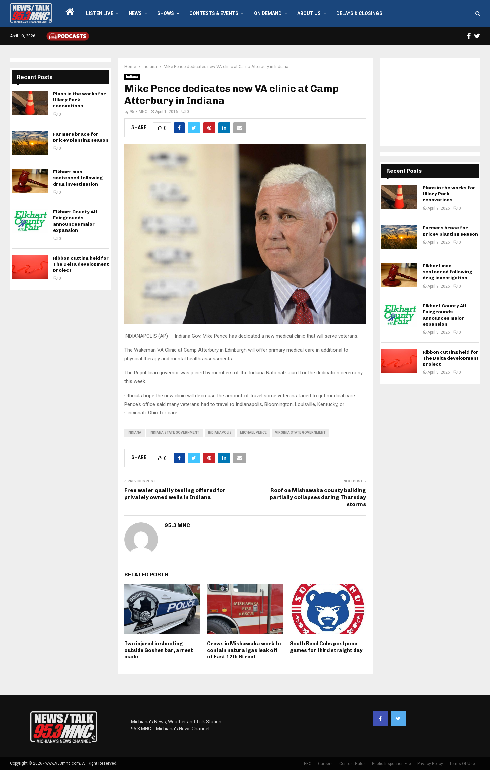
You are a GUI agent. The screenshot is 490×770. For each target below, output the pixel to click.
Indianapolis (220, 432)
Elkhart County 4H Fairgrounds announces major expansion (75, 221)
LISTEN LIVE (99, 13)
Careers (325, 763)
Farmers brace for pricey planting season (80, 137)
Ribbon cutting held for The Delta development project (81, 264)
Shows (165, 13)
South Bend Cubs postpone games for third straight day (326, 646)
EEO (308, 763)
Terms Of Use (462, 763)
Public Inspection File (391, 763)
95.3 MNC (138, 111)
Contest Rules (352, 763)
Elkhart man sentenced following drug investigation (78, 178)
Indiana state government (174, 432)
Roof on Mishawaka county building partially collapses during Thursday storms (318, 497)
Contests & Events (213, 13)
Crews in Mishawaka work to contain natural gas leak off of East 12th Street (244, 650)
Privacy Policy (430, 763)
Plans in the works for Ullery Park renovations (79, 100)
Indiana (132, 77)
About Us (309, 13)
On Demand (268, 13)
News (135, 13)
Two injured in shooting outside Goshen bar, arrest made (158, 650)
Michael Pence (253, 432)
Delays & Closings (359, 13)
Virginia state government (300, 432)
